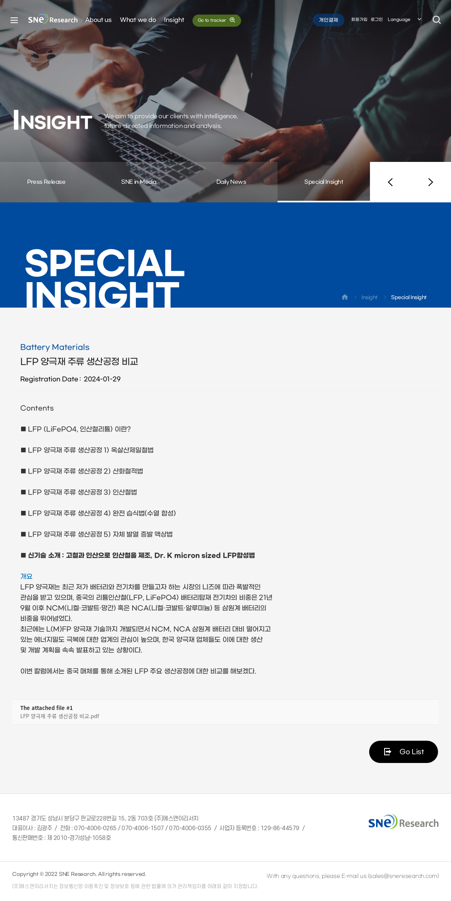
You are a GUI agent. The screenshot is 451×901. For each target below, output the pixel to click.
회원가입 (359, 19)
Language (405, 20)
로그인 (377, 19)
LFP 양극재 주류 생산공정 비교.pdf (59, 716)
